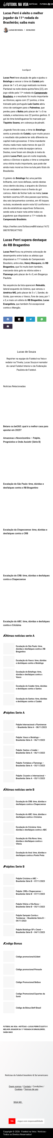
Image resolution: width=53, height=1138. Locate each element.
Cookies (18, 1089)
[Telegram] (30, 319)
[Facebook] (7, 319)
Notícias (33, 4)
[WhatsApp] (41, 319)
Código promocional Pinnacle (29, 969)
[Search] (49, 4)
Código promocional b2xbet (28, 957)
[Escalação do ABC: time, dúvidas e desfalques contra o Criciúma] (26, 601)
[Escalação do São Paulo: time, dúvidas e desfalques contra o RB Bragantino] (26, 463)
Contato (27, 1086)
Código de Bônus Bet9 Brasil (28, 1008)
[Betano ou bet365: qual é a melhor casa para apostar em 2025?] (26, 406)
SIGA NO (18, 1102)
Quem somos (15, 1086)
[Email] (7, 326)
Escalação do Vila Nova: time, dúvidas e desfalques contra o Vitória (29, 841)
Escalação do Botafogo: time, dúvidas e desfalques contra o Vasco (29, 674)
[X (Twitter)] (19, 319)
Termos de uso (31, 1089)
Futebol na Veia (10, 1027)
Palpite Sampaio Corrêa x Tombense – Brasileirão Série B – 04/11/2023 (30, 918)
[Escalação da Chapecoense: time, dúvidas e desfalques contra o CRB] (26, 509)
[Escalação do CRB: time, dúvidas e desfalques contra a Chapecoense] (26, 555)
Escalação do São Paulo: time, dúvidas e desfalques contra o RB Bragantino (30, 649)
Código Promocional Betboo (28, 982)
